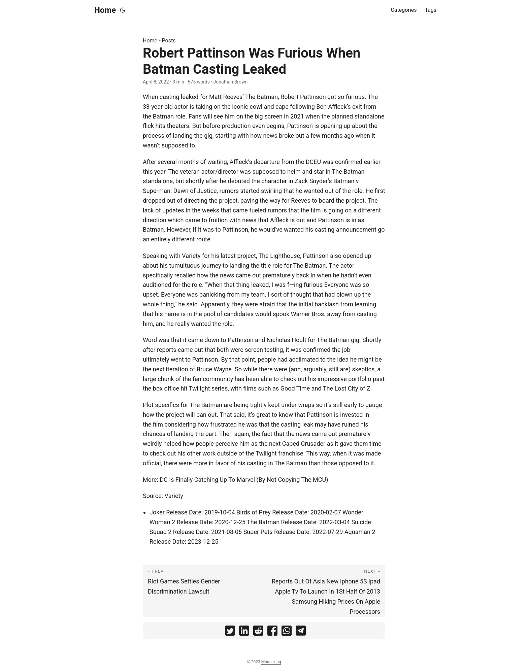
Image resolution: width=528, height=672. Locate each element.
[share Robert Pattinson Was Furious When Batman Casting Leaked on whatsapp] (287, 632)
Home (105, 10)
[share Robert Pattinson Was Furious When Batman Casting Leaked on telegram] (301, 632)
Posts (169, 40)
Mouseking (271, 662)
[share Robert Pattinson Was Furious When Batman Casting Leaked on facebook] (272, 632)
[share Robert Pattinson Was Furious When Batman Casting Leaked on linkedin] (244, 632)
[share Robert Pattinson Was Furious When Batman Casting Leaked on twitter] (230, 632)
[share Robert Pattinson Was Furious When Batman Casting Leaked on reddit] (258, 632)
